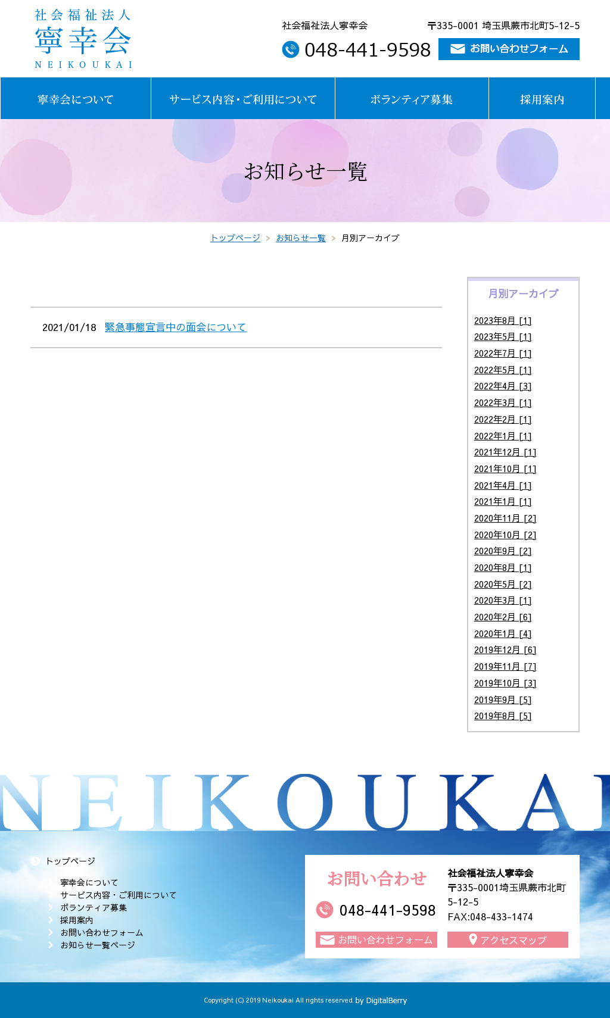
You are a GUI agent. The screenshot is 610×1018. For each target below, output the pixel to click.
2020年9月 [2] (503, 550)
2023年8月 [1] (503, 320)
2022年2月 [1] (503, 419)
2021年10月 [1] (505, 468)
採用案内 (77, 920)
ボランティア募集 (93, 907)
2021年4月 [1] (503, 485)
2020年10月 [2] (505, 534)
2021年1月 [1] (503, 501)
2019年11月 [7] (505, 666)
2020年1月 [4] (503, 633)
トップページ (235, 237)
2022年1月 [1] (503, 435)
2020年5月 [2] (503, 583)
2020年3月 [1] (503, 600)
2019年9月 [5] (503, 699)
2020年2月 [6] (503, 616)
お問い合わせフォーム (102, 932)
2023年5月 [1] (503, 336)
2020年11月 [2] (505, 517)
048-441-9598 (388, 910)
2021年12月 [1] (505, 451)
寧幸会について (89, 882)
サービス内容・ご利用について (118, 895)
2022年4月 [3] (503, 385)
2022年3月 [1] (503, 402)
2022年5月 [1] (503, 369)
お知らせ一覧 (301, 237)
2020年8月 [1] (503, 567)
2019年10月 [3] (505, 682)
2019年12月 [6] (505, 649)
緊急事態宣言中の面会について (176, 327)
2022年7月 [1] (503, 352)
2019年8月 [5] (503, 715)
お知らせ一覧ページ (97, 945)
